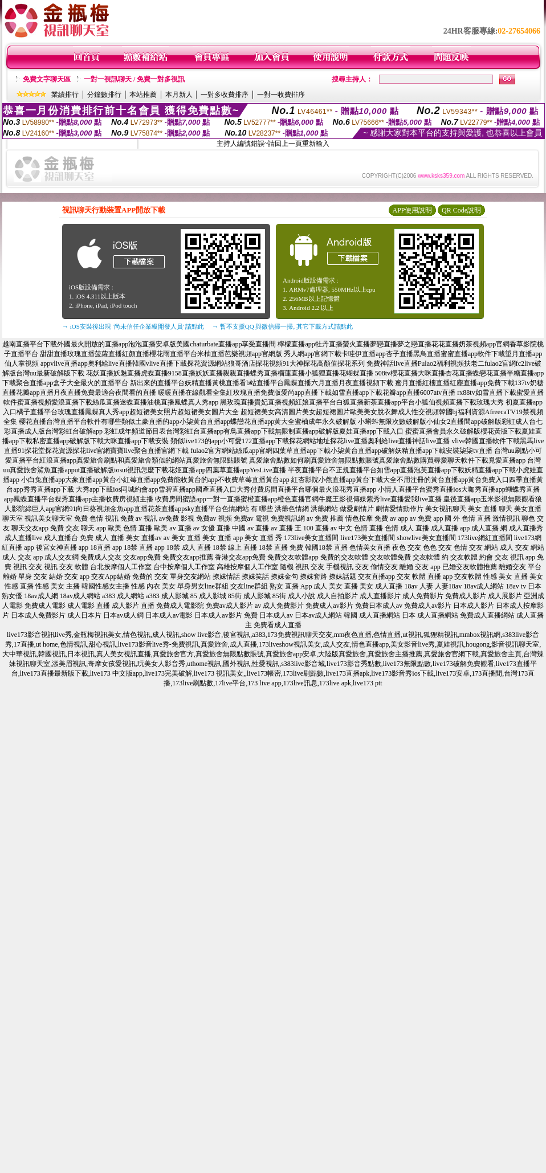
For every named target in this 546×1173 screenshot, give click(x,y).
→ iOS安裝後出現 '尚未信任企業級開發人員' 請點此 (133, 326)
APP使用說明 (412, 210)
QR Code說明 (461, 210)
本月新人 (179, 95)
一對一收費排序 (281, 95)
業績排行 (65, 95)
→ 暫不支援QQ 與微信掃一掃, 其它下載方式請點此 (282, 326)
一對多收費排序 (224, 95)
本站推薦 (143, 95)
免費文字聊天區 (47, 79)
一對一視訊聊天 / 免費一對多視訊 (134, 79)
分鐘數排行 (104, 95)
